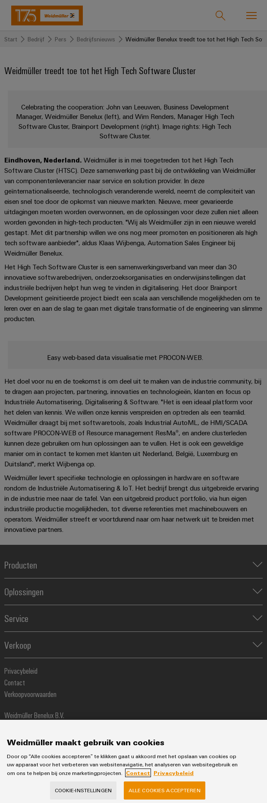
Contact (138, 779)
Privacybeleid (174, 779)
